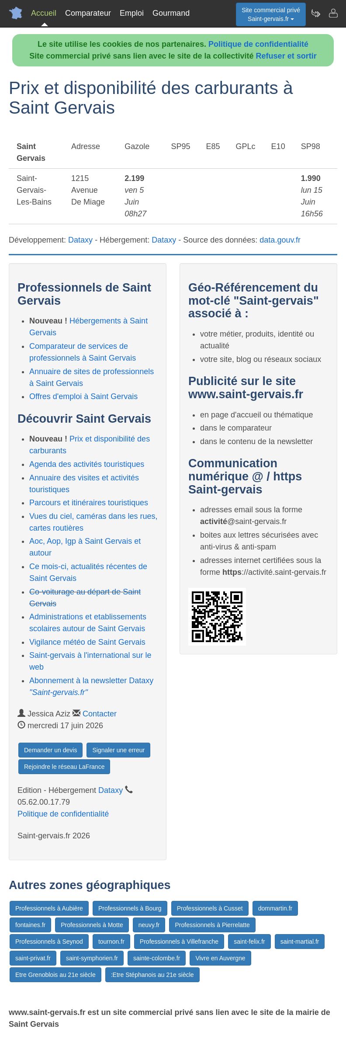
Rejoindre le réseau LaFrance (64, 766)
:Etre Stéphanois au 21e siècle (152, 974)
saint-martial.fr (299, 941)
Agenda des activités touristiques (86, 464)
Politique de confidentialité (258, 44)
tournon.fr (111, 941)
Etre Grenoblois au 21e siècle (55, 974)
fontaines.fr (30, 924)
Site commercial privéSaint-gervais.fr (271, 14)
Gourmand (171, 13)
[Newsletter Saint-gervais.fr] (315, 13)
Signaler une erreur (118, 750)
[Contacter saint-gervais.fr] (333, 13)
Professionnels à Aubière (49, 908)
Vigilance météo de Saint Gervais (87, 642)
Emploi (132, 13)
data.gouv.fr (280, 240)
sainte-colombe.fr (156, 958)
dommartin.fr (275, 908)
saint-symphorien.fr (92, 958)
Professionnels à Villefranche (179, 941)
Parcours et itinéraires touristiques (88, 502)
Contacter (100, 713)
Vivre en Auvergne (220, 958)
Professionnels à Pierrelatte (212, 924)
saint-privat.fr (33, 958)
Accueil (43, 13)
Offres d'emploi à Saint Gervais (83, 396)
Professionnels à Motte (92, 924)
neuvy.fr (149, 924)
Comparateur (88, 13)
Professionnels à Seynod (49, 941)
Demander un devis (50, 750)
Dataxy (80, 240)
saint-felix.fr (249, 941)
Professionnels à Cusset (210, 908)
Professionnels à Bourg (130, 908)
